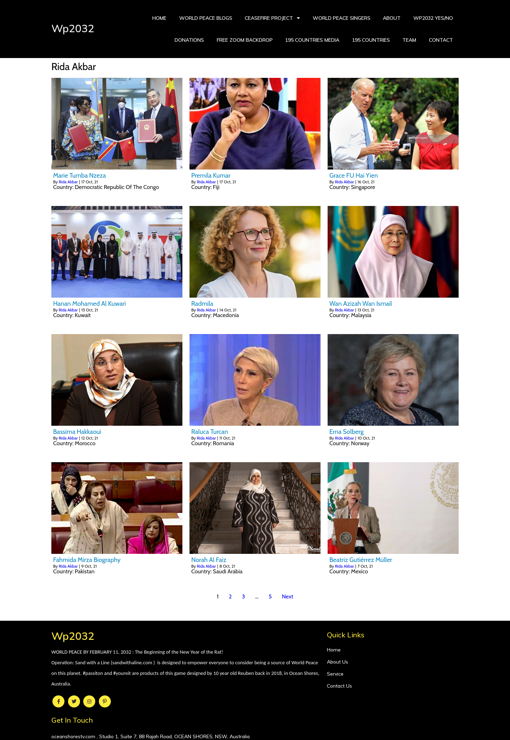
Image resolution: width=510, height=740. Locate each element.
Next (287, 596)
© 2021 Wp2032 (255, 730)
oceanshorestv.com (350, 651)
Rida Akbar (68, 181)
